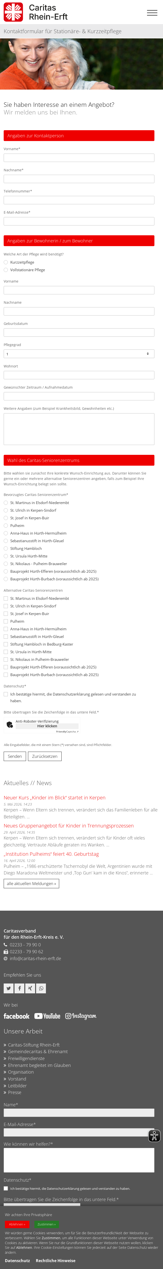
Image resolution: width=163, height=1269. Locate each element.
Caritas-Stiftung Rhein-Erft (32, 1045)
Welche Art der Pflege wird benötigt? (34, 254)
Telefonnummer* (18, 191)
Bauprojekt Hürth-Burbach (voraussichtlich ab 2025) (51, 578)
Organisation (19, 1072)
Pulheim (14, 525)
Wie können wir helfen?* (28, 1144)
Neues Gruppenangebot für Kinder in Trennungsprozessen (69, 825)
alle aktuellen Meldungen (30, 883)
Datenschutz (17, 1260)
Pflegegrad (12, 344)
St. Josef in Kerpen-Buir (26, 517)
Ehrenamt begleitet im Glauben (37, 1065)
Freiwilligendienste (24, 1058)
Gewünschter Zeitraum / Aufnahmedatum (38, 387)
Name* (11, 1105)
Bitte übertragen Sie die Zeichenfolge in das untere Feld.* (51, 712)
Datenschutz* (15, 686)
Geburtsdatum (16, 323)
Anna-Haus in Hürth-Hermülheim (35, 533)
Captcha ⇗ (67, 731)
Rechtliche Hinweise (55, 1260)
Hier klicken (47, 726)
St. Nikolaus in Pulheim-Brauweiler (36, 659)
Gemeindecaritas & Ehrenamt (36, 1051)
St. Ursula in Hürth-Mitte (28, 651)
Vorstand (15, 1079)
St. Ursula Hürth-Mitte (25, 556)
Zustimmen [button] (46, 1224)
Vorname (11, 281)
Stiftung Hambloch (23, 548)
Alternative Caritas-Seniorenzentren (33, 590)
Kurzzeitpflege (19, 262)
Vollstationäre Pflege (24, 269)
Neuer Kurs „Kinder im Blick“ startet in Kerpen (55, 797)
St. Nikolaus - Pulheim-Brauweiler (35, 563)
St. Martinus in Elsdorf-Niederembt (36, 502)
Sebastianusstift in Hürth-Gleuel (34, 540)
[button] (9, 988)
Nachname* (14, 170)
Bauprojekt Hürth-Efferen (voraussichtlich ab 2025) (50, 571)
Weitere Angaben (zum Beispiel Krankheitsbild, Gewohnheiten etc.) (59, 408)
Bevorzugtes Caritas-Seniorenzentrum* (36, 494)
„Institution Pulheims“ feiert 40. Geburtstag (51, 854)
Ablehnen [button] (16, 1224)
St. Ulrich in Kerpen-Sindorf (30, 510)
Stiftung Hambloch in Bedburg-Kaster (38, 644)
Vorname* (12, 148)
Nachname (13, 302)
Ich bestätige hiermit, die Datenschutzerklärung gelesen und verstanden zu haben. (70, 1188)
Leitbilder (15, 1085)
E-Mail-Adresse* (17, 212)
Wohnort (11, 366)
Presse (12, 1092)
